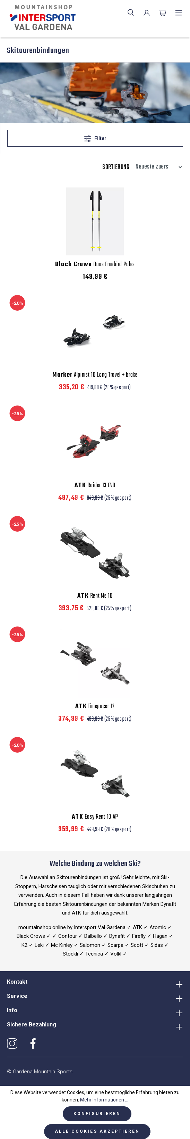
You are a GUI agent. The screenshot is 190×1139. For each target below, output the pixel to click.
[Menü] (179, 12)
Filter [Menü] (95, 137)
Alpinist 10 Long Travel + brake (94, 375)
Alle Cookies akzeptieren (97, 1131)
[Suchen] (131, 12)
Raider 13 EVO (95, 485)
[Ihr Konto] (147, 12)
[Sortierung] (157, 167)
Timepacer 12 (95, 706)
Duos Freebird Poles (95, 264)
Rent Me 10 (95, 596)
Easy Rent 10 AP (95, 817)
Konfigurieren (97, 1113)
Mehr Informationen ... (104, 1100)
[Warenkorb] (163, 12)
